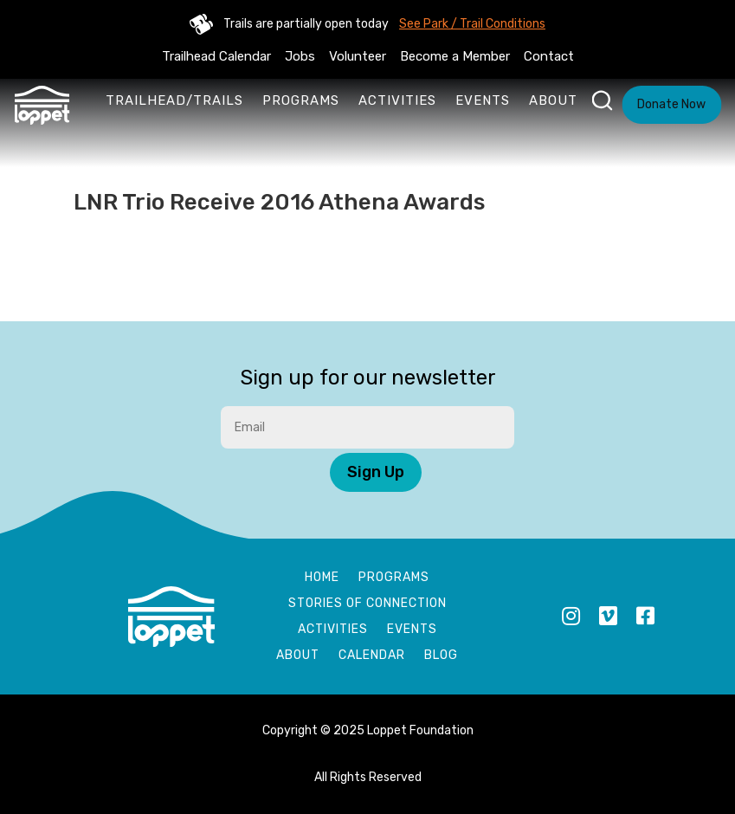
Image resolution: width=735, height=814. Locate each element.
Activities (397, 100)
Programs (300, 100)
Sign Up (375, 471)
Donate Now (671, 104)
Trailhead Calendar (216, 56)
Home (322, 578)
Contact (549, 56)
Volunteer (357, 56)
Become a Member (455, 56)
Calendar (371, 655)
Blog (441, 655)
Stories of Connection (367, 604)
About (553, 100)
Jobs (300, 56)
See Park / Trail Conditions (472, 23)
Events (482, 100)
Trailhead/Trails (174, 100)
